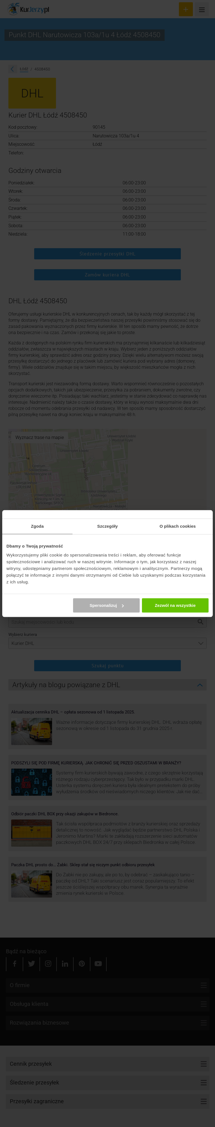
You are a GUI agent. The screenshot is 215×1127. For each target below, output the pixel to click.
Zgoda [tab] (37, 526)
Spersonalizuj (107, 605)
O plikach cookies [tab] (178, 526)
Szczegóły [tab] (107, 526)
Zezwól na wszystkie (175, 605)
